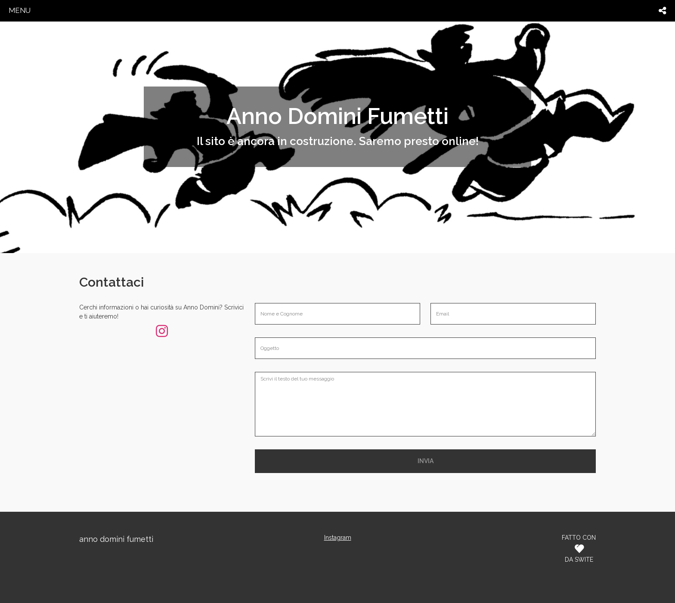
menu (20, 10)
